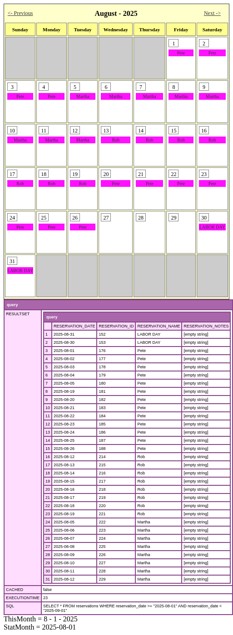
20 (47, 489)
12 (47, 424)
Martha (82, 96)
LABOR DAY (212, 227)
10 (47, 407)
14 (47, 440)
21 (47, 497)
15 (47, 448)
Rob (115, 139)
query (12, 305)
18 (47, 473)
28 (47, 554)
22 (47, 505)
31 (47, 579)
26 (47, 538)
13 (47, 432)
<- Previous (20, 13)
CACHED (14, 589)
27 (47, 546)
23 (47, 514)
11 (47, 416)
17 (47, 465)
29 (47, 563)
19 (47, 481)
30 (47, 571)
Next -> (212, 13)
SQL (10, 606)
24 (47, 522)
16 (47, 456)
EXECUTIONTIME (23, 598)
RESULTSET (18, 314)
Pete (181, 52)
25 (47, 530)
